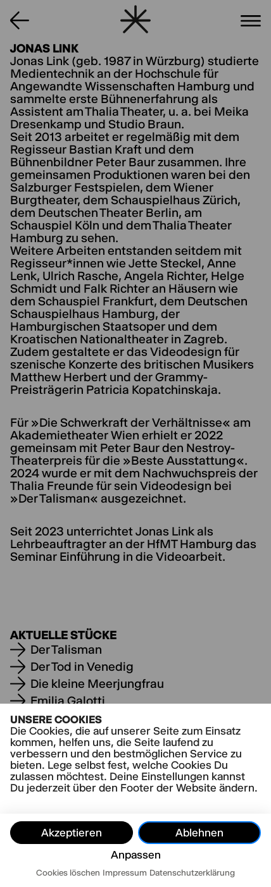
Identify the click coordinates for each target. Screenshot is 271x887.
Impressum (125, 872)
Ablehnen (199, 832)
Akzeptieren (71, 832)
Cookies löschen (68, 872)
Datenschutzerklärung (192, 872)
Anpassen (136, 854)
